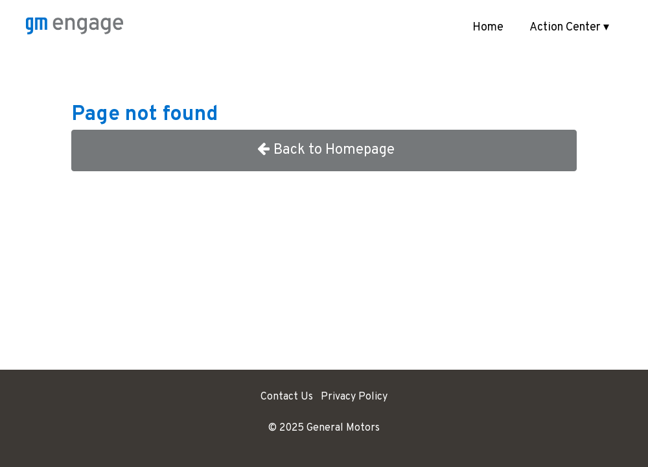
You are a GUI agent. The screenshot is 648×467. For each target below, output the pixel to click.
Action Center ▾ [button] (569, 27)
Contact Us (286, 396)
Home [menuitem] (487, 27)
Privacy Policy (354, 396)
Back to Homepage (324, 150)
